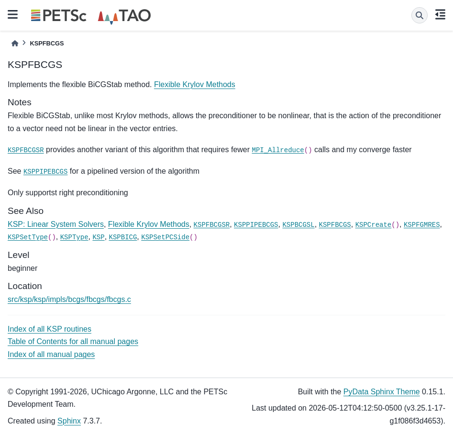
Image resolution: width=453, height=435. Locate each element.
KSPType (74, 237)
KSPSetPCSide (165, 237)
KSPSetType (28, 237)
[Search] (419, 15)
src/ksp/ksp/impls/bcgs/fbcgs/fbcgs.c (69, 299)
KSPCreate (373, 225)
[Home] (14, 43)
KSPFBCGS (335, 225)
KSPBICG (123, 237)
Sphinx (69, 421)
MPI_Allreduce (278, 150)
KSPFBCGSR (26, 150)
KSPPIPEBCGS (45, 172)
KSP (98, 237)
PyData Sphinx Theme (381, 392)
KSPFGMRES (422, 225)
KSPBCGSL (298, 225)
